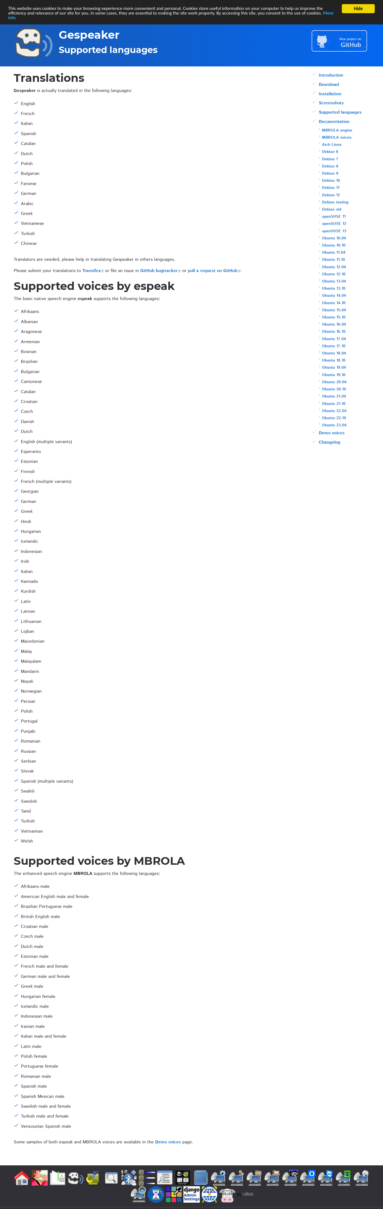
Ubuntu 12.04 (334, 267)
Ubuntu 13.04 (334, 281)
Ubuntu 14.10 (333, 303)
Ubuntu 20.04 (334, 382)
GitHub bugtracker (159, 271)
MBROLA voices (336, 137)
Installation (330, 94)
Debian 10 (331, 180)
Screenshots (331, 103)
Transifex (91, 271)
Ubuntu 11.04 (333, 252)
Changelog (329, 442)
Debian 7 (330, 159)
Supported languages (340, 112)
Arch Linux (331, 144)
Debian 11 (330, 188)
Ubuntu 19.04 (334, 367)
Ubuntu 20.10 (334, 389)
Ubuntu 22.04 (334, 411)
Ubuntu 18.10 (333, 360)
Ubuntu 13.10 (333, 288)
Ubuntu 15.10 (333, 317)
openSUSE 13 (334, 231)
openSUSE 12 (334, 223)
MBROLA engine (337, 130)
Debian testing (335, 202)
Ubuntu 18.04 (334, 353)
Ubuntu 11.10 (333, 259)
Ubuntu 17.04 (334, 339)
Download (329, 85)
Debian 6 (330, 152)
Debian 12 (331, 195)
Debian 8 (330, 166)
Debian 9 (330, 173)
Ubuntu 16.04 (334, 324)
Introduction (331, 75)
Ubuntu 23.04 (334, 425)
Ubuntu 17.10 (333, 346)
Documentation (334, 122)
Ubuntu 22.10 (334, 418)
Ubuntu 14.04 (334, 295)
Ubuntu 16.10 (333, 331)
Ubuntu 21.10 (333, 403)
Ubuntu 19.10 (333, 375)
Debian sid (331, 209)
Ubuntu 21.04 (334, 396)
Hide (358, 9)
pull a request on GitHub (212, 271)
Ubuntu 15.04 (334, 310)
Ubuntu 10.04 (334, 238)
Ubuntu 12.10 (333, 274)
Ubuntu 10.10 (333, 245)
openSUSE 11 (334, 216)
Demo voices (168, 1142)
